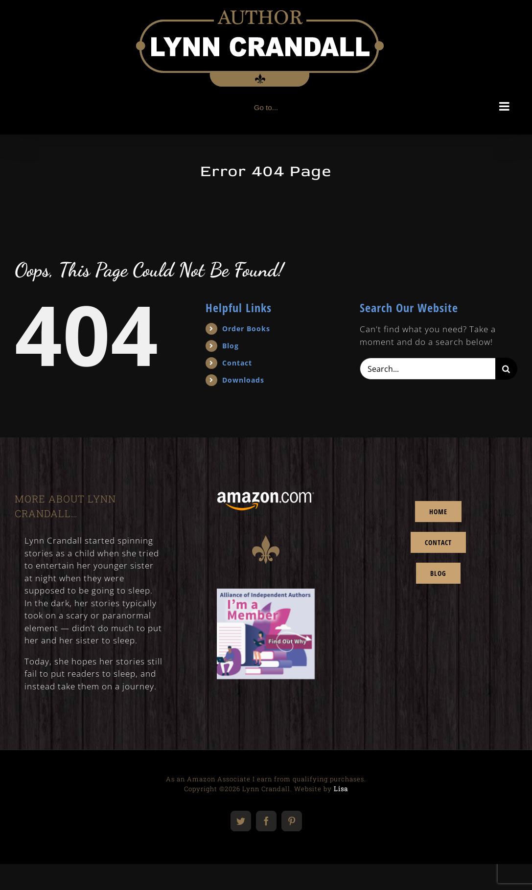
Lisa (341, 788)
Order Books (246, 328)
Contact (237, 362)
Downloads (243, 380)
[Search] (506, 369)
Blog (230, 345)
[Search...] (427, 369)
